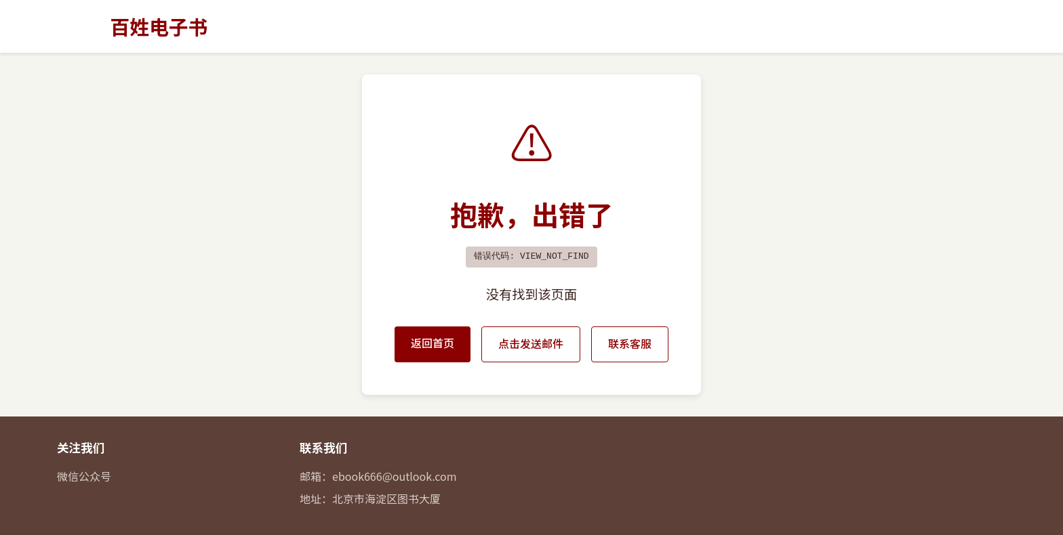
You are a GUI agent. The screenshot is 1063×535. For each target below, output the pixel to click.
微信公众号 (84, 476)
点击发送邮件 (530, 343)
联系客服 (629, 343)
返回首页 (432, 343)
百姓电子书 (158, 26)
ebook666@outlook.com (394, 476)
